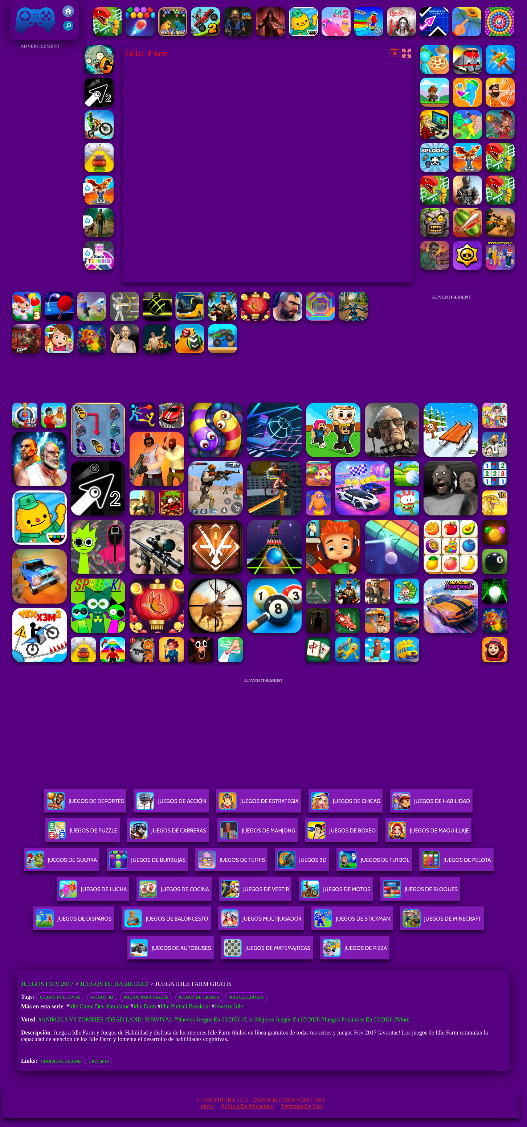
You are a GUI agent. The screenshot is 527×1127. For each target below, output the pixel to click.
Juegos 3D (101, 997)
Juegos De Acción (171, 804)
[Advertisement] (40, 159)
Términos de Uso (301, 1106)
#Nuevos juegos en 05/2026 (207, 1019)
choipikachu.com (61, 1061)
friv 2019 (99, 1061)
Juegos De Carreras (168, 833)
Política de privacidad (247, 1106)
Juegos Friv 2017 (35, 20)
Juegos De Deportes (85, 804)
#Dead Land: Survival (139, 1019)
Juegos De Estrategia (258, 804)
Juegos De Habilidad (431, 804)
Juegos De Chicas (345, 804)
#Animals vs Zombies (70, 1019)
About (207, 1106)
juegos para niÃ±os (145, 997)
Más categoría (246, 997)
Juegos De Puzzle (82, 833)
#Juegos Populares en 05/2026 (357, 1019)
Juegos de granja (199, 997)
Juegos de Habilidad (114, 983)
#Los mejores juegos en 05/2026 (281, 1019)
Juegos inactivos (60, 997)
